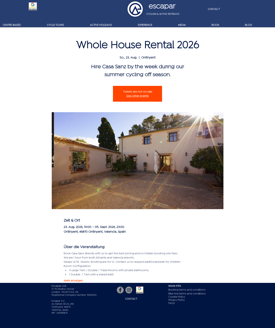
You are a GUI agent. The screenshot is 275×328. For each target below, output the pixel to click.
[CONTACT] (213, 9)
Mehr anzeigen (73, 280)
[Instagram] (128, 290)
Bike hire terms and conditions (187, 293)
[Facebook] (120, 290)
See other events (137, 95)
